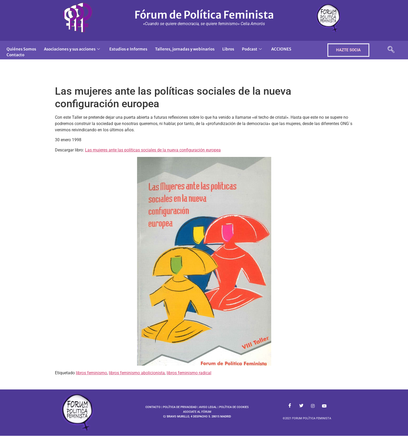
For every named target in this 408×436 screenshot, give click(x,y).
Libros (228, 49)
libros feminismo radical (189, 372)
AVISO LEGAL (208, 407)
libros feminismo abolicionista (137, 372)
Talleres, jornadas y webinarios (184, 49)
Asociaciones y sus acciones (72, 49)
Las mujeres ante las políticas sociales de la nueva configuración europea (153, 150)
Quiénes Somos (21, 49)
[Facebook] (290, 406)
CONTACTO (153, 407)
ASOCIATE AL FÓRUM (197, 412)
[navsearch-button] (391, 50)
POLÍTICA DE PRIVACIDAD (180, 407)
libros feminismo (91, 372)
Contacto (15, 54)
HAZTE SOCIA (348, 50)
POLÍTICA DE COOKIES (234, 407)
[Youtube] (324, 406)
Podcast (252, 49)
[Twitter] (301, 406)
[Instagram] (313, 406)
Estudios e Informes (128, 49)
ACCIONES (281, 49)
